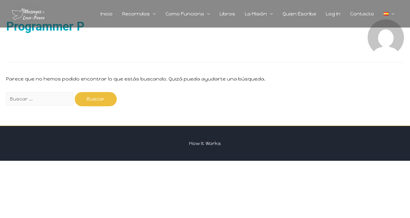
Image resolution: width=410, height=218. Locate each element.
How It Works (205, 143)
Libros (227, 14)
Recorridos (136, 14)
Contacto (362, 14)
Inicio (106, 14)
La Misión (256, 14)
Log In (333, 14)
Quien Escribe (299, 14)
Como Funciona (185, 14)
